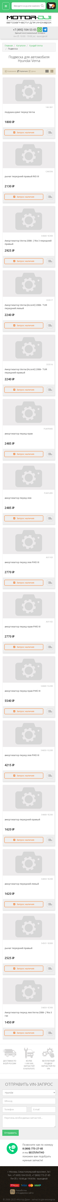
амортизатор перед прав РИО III (22, 626)
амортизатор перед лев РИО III (22, 562)
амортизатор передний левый (22, 883)
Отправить (10, 1132)
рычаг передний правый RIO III (22, 176)
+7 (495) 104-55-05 (25, 29)
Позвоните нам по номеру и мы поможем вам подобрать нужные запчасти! (37, 1152)
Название (10, 71)
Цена (32, 71)
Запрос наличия (23, 132)
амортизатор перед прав (19, 433)
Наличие (22, 71)
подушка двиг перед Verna (20, 112)
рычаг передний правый (18, 948)
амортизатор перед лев (18, 498)
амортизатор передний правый (22, 819)
